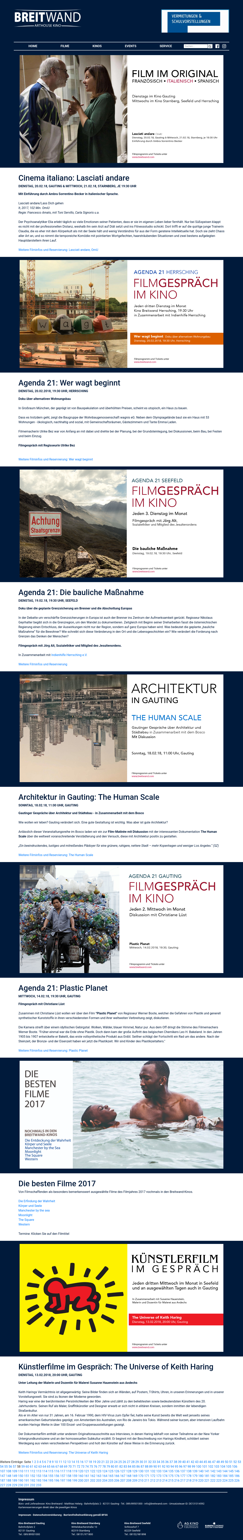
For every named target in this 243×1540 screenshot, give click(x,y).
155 (50, 1476)
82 (121, 1466)
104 (222, 1466)
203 (98, 1480)
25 (120, 1462)
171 (146, 1476)
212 (152, 1480)
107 (2, 1471)
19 (94, 1462)
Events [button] (136, 46)
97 (185, 1466)
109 (14, 1471)
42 (192, 1462)
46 (209, 1462)
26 (124, 1462)
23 (111, 1462)
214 (164, 1480)
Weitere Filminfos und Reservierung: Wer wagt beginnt (55, 459)
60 (27, 1466)
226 (237, 1480)
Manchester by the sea (34, 1210)
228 (8, 1485)
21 (103, 1462)
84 (129, 1466)
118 (68, 1471)
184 (224, 1476)
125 (110, 1471)
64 (44, 1466)
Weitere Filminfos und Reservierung (42, 664)
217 (183, 1480)
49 (222, 1462)
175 (171, 1476)
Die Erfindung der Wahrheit (36, 1201)
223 (218, 1480)
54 (1, 1466)
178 (189, 1476)
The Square (26, 1220)
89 (151, 1466)
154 (44, 1476)
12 (64, 1462)
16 (81, 1462)
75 (91, 1466)
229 (14, 1485)
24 (116, 1462)
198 (68, 1480)
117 (62, 1471)
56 (10, 1466)
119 (74, 1471)
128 (128, 1471)
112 (32, 1471)
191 (26, 1480)
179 (195, 1476)
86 (138, 1466)
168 (128, 1476)
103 (216, 1466)
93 (168, 1466)
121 (86, 1471)
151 (26, 1476)
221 (206, 1480)
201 (86, 1480)
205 (110, 1480)
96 (180, 1466)
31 (145, 1462)
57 (14, 1466)
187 (2, 1480)
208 (128, 1480)
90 (155, 1466)
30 (141, 1462)
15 (77, 1462)
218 (189, 1480)
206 (116, 1480)
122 (92, 1471)
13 (69, 1462)
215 (171, 1480)
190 (20, 1480)
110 (20, 1471)
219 (195, 1480)
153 (38, 1476)
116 (56, 1471)
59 (23, 1466)
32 (150, 1462)
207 (122, 1480)
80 (112, 1466)
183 (218, 1476)
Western (24, 1224)
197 (62, 1480)
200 (80, 1480)
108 (8, 1471)
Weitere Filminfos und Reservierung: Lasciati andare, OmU (58, 250)
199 (74, 1480)
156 (56, 1476)
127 (122, 1471)
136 (177, 1471)
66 (53, 1466)
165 (110, 1476)
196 (56, 1480)
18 (90, 1462)
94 (172, 1466)
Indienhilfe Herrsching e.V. (69, 655)
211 (146, 1480)
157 (62, 1476)
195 (50, 1480)
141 (206, 1471)
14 (73, 1462)
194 (44, 1480)
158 (68, 1476)
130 (140, 1471)
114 (44, 1471)
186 (237, 1476)
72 (78, 1466)
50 (226, 1462)
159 (74, 1476)
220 (200, 1480)
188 (8, 1480)
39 (179, 1462)
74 (87, 1466)
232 (32, 1485)
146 (237, 1471)
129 (134, 1471)
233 (38, 1485)
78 (104, 1466)
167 (122, 1476)
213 (158, 1480)
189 (14, 1480)
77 (100, 1466)
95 (176, 1466)
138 (189, 1471)
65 (48, 1466)
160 (80, 1476)
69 (65, 1466)
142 (212, 1471)
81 (117, 1466)
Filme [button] (71, 46)
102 (210, 1466)
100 (198, 1466)
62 (36, 1466)
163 (98, 1476)
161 (86, 1476)
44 (201, 1462)
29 (137, 1462)
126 (116, 1471)
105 (228, 1466)
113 (38, 1471)
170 (140, 1476)
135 (171, 1471)
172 (152, 1476)
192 (32, 1480)
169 (134, 1476)
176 (177, 1476)
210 (140, 1480)
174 (164, 1476)
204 (104, 1480)
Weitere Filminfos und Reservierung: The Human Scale (55, 855)
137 (183, 1471)
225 (230, 1480)
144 (224, 1471)
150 (20, 1476)
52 (235, 1462)
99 (193, 1466)
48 (218, 1462)
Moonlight (25, 1215)
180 (200, 1476)
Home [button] (39, 46)
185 (230, 1476)
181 (206, 1476)
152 (32, 1476)
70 (70, 1466)
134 (164, 1471)
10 (56, 1462)
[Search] (196, 46)
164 (104, 1476)
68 (61, 1466)
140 (200, 1471)
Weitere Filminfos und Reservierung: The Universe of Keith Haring (63, 1452)
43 (197, 1462)
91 (159, 1466)
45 (205, 1462)
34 (158, 1462)
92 (163, 1466)
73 (82, 1466)
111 (26, 1471)
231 (26, 1485)
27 (128, 1462)
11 (60, 1462)
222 (212, 1480)
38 (175, 1462)
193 (38, 1480)
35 (162, 1462)
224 (224, 1480)
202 (92, 1480)
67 (57, 1466)
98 (189, 1466)
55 (6, 1466)
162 (92, 1476)
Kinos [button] (103, 46)
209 (134, 1480)
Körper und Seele (30, 1206)
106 (234, 1466)
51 (231, 1462)
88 (146, 1466)
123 (98, 1471)
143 (218, 1471)
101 (204, 1466)
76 (95, 1466)
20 (99, 1462)
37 (171, 1462)
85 (134, 1466)
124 (104, 1471)
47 (214, 1462)
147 (2, 1476)
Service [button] (171, 46)
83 (125, 1466)
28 (133, 1462)
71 (74, 1466)
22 (107, 1462)
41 (188, 1462)
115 (50, 1471)
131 (146, 1471)
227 (2, 1485)
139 (195, 1471)
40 (184, 1462)
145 (230, 1471)
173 (158, 1476)
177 (183, 1476)
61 (31, 1466)
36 (167, 1462)
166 (116, 1476)
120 (80, 1471)
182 (212, 1476)
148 (8, 1476)
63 (40, 1466)
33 (154, 1462)
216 (177, 1480)
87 (142, 1466)
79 (108, 1466)
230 (20, 1485)
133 (158, 1471)
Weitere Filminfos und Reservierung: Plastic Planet (53, 1050)
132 (152, 1471)
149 (14, 1476)
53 (239, 1462)
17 (86, 1462)
